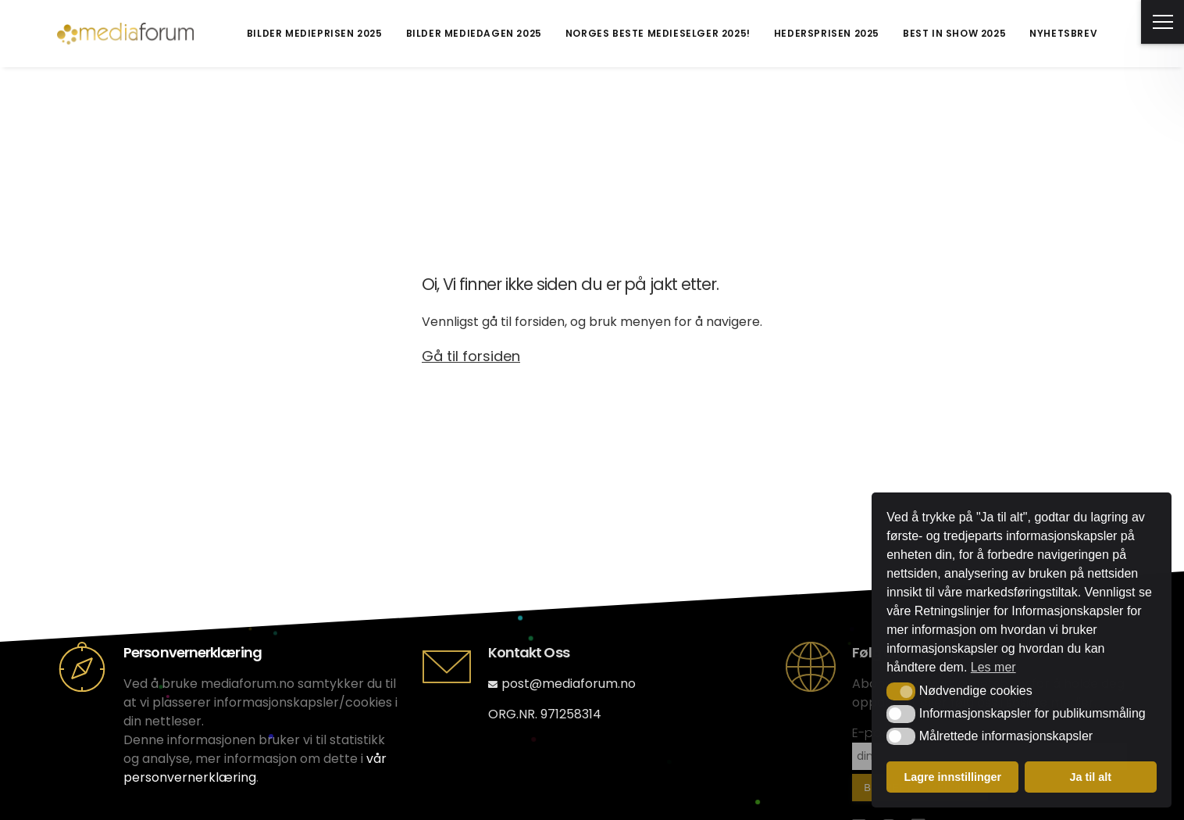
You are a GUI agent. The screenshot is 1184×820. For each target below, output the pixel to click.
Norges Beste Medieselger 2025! (658, 33)
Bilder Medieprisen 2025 (315, 33)
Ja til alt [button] (1090, 777)
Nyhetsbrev (1063, 33)
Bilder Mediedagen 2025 (474, 33)
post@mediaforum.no (562, 684)
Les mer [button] (993, 667)
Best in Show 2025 (954, 33)
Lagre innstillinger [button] (952, 777)
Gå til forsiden (471, 356)
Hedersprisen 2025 (826, 33)
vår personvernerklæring (255, 768)
